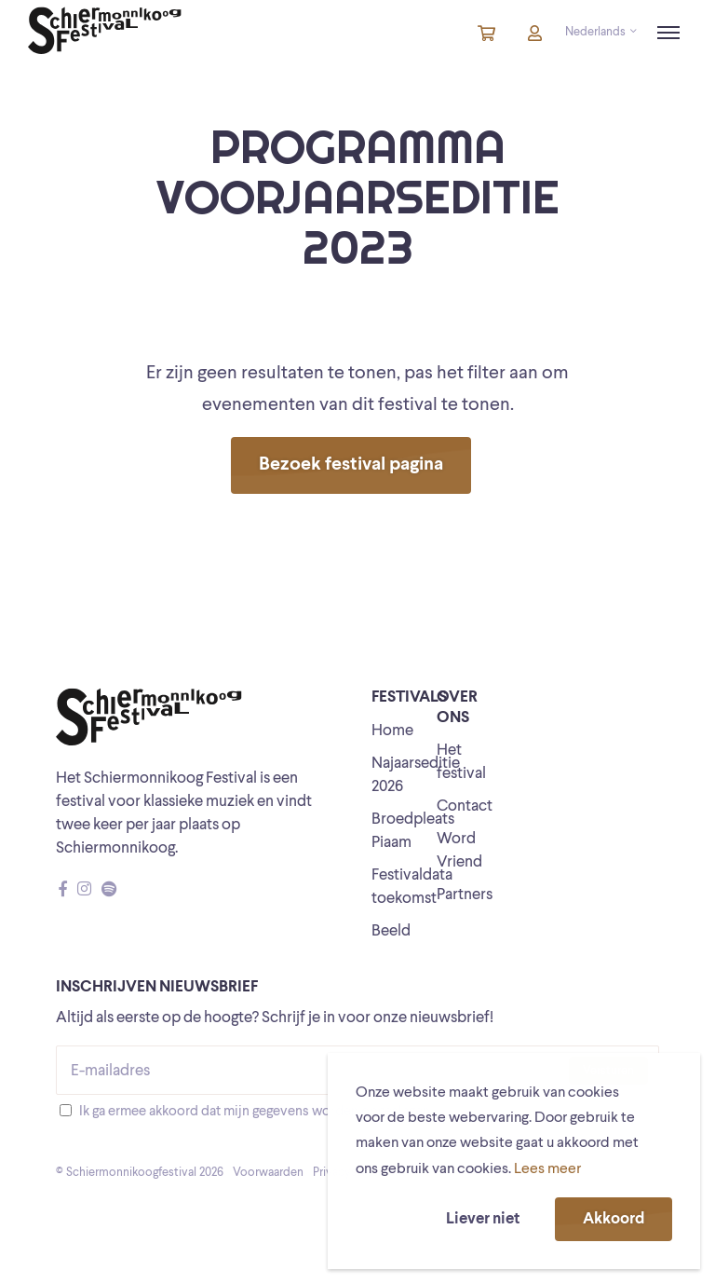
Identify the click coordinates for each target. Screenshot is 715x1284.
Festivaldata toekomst (411, 887)
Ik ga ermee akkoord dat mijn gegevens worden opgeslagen (254, 1112)
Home (392, 731)
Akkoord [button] (613, 1219)
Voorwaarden (268, 1173)
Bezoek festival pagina (351, 465)
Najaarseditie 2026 (415, 775)
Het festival (461, 762)
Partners (464, 895)
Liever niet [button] (482, 1219)
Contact (464, 806)
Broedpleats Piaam (412, 831)
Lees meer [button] (547, 1169)
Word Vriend (459, 850)
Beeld (391, 931)
